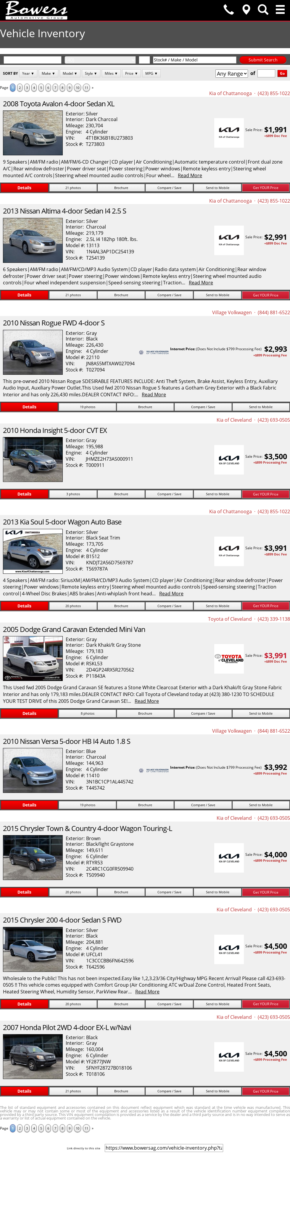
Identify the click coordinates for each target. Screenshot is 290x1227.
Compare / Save (169, 187)
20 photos (73, 606)
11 (86, 87)
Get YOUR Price (265, 187)
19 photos (87, 407)
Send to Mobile (217, 187)
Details (24, 187)
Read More (190, 175)
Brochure (121, 187)
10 (77, 87)
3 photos (73, 494)
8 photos (87, 713)
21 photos (73, 187)
